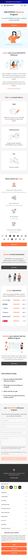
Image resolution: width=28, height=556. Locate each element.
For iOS (19, 487)
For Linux (6, 487)
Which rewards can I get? (11, 391)
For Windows (2, 487)
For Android (15, 487)
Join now (14, 267)
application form (14, 117)
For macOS (11, 487)
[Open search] (22, 5)
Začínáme (14, 25)
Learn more (9, 541)
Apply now (14, 244)
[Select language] (25, 5)
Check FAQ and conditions (14, 88)
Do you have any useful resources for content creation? (14, 396)
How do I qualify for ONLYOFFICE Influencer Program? (13, 380)
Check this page (14, 477)
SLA (24, 452)
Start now (14, 363)
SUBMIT (14, 458)
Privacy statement (5, 453)
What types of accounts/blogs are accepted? (13, 386)
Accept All (14, 553)
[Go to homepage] (8, 5)
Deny (14, 544)
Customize (14, 549)
